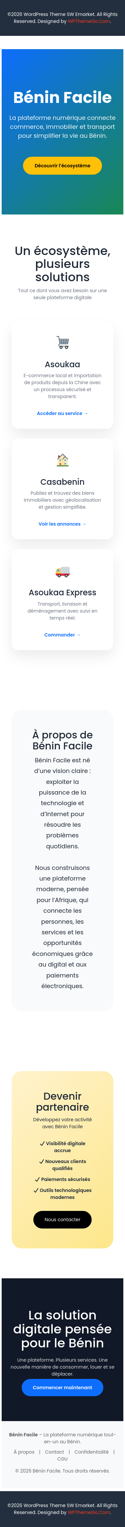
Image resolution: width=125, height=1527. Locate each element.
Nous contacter (62, 1219)
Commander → (62, 635)
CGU (62, 1459)
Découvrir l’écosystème (62, 165)
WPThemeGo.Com (89, 21)
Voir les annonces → (62, 524)
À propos (24, 1452)
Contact (54, 1452)
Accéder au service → (62, 413)
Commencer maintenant (62, 1387)
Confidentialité (92, 1452)
